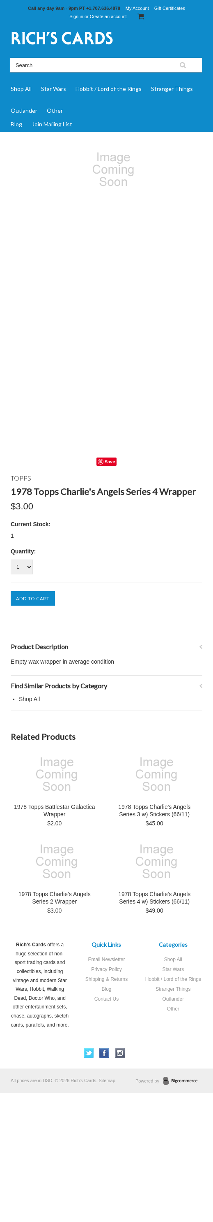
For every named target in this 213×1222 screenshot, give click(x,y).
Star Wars (53, 88)
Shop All (21, 88)
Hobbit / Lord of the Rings (109, 88)
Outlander (24, 110)
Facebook (104, 1053)
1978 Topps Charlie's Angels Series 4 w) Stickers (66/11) (154, 898)
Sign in (76, 16)
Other (55, 110)
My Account (137, 8)
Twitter (89, 1053)
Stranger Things (172, 88)
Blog (16, 124)
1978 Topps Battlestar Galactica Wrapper (54, 811)
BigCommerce (182, 1081)
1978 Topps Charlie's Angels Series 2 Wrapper (54, 898)
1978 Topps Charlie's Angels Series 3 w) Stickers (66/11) (154, 811)
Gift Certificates (169, 8)
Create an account (108, 16)
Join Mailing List (52, 124)
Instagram (120, 1053)
